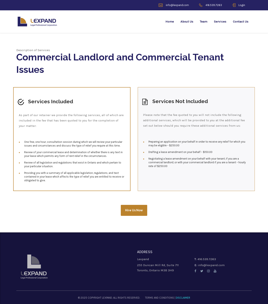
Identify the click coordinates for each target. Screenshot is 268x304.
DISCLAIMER (183, 297)
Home (169, 21)
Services (220, 21)
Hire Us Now (134, 210)
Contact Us (240, 21)
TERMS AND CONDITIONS (159, 297)
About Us (186, 21)
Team (203, 21)
